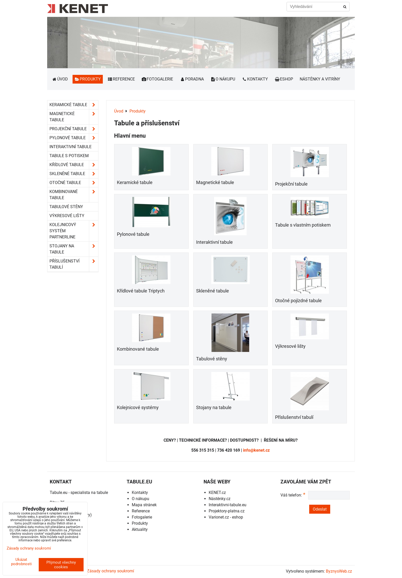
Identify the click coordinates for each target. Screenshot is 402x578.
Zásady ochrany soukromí (110, 571)
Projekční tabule (291, 184)
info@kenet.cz (256, 450)
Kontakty (255, 79)
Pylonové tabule (133, 234)
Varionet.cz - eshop (226, 517)
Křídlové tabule (73, 164)
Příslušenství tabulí (294, 417)
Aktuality (140, 529)
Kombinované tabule (138, 349)
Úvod (60, 79)
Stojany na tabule (214, 407)
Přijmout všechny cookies (61, 564)
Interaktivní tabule (214, 242)
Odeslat (320, 509)
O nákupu (222, 79)
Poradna (192, 79)
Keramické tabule (135, 182)
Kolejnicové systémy (138, 407)
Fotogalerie (157, 79)
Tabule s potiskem (69, 155)
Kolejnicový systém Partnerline (73, 230)
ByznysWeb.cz (339, 571)
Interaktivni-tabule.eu (227, 504)
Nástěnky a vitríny (320, 79)
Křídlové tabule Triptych (141, 290)
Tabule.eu (58, 492)
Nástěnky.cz (219, 498)
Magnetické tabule (215, 182)
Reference (121, 79)
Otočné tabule (73, 182)
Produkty (88, 79)
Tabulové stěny (211, 358)
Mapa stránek (144, 504)
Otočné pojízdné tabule (298, 300)
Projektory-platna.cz (227, 511)
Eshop (284, 79)
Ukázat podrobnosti (21, 561)
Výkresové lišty (290, 346)
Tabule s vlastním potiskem (303, 225)
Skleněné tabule (212, 290)
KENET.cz (217, 492)
